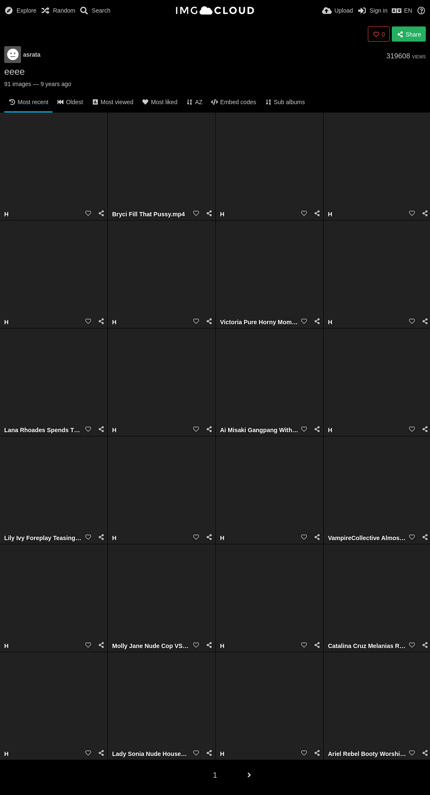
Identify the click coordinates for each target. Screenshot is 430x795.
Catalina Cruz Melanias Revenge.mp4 (367, 646)
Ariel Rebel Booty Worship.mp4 (367, 754)
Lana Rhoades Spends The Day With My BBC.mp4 (43, 430)
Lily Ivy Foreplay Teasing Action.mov (43, 538)
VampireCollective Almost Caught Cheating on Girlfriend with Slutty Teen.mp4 (367, 538)
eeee (14, 71)
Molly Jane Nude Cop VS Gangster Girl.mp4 (151, 646)
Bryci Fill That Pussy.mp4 (148, 214)
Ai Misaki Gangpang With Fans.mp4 (259, 430)
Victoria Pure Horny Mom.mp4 (259, 322)
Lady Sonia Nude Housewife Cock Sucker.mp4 (151, 754)
